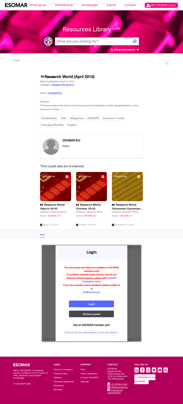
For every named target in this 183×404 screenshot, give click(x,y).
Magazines (77, 118)
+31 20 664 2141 (117, 384)
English (71, 125)
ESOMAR (93, 118)
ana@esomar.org (91, 292)
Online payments (89, 373)
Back (16, 60)
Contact (130, 5)
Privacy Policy (60, 373)
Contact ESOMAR (89, 377)
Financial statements (64, 381)
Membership (64, 5)
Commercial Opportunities (114, 391)
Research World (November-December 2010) (126, 209)
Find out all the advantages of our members (91, 332)
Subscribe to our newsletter (144, 379)
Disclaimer (59, 385)
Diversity (58, 389)
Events (111, 5)
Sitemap (85, 381)
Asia (63, 118)
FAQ (83, 369)
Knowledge (90, 5)
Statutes (58, 377)
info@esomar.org (117, 387)
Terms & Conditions (63, 369)
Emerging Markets (52, 125)
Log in (91, 304)
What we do (37, 5)
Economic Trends (113, 118)
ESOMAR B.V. (55, 93)
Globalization (49, 118)
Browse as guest (91, 314)
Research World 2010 (63, 84)
